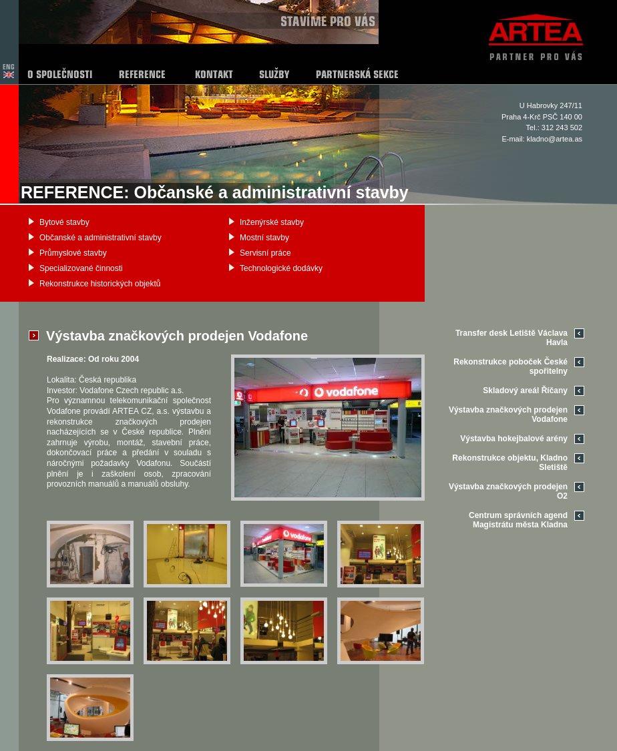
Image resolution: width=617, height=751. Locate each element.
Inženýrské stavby (272, 222)
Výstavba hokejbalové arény (514, 438)
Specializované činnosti (81, 268)
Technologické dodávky (281, 268)
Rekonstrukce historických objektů (99, 283)
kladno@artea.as (554, 139)
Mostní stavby (264, 237)
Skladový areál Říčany (525, 390)
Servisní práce (265, 253)
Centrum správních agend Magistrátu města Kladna (518, 520)
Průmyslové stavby (73, 253)
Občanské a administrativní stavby (100, 237)
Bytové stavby (64, 222)
